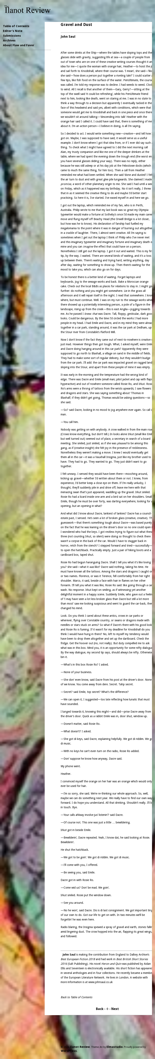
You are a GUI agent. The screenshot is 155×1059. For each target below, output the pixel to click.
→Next (113, 1009)
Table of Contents (16, 26)
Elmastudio (115, 1047)
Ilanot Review (80, 1047)
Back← (101, 1009)
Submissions (12, 35)
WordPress (69, 1051)
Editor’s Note (12, 31)
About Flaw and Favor (18, 45)
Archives (9, 40)
